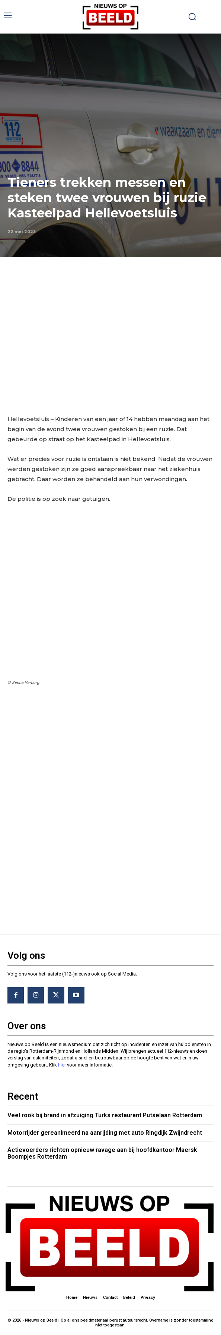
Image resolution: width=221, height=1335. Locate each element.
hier (62, 1065)
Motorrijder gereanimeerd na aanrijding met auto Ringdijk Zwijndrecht (104, 1132)
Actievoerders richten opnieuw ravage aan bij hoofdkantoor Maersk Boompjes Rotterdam (102, 1153)
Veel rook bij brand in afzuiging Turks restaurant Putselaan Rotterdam (104, 1115)
